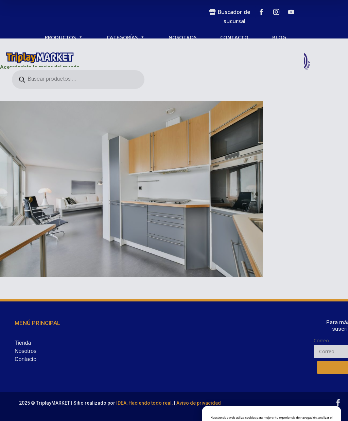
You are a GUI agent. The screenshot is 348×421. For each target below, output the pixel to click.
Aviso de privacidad (198, 403)
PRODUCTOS (64, 37)
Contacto (25, 359)
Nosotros (25, 351)
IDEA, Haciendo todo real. (144, 403)
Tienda (23, 343)
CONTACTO (234, 37)
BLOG (279, 37)
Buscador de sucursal (234, 16)
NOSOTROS (182, 37)
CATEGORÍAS (126, 37)
